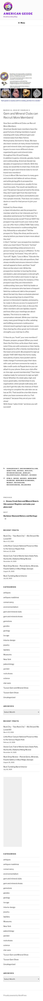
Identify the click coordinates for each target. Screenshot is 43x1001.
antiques (7, 593)
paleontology (13, 475)
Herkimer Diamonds (25, 480)
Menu (21, 23)
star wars (7, 683)
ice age (6, 635)
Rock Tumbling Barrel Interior (15, 576)
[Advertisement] (21, 49)
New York (7, 659)
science (33, 475)
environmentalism (29, 468)
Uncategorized (9, 697)
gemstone (11, 471)
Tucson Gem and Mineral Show (15, 688)
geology (28, 471)
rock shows (8, 674)
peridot (24, 475)
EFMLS (9, 478)
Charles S (25, 110)
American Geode (18, 13)
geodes (20, 471)
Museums (7, 655)
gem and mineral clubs (12, 612)
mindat (10, 483)
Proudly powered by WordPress (14, 995)
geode (16, 478)
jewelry (26, 473)
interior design (14, 473)
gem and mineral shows (13, 616)
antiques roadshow (11, 597)
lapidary (6, 650)
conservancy (13, 468)
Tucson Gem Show (11, 693)
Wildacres (26, 485)
